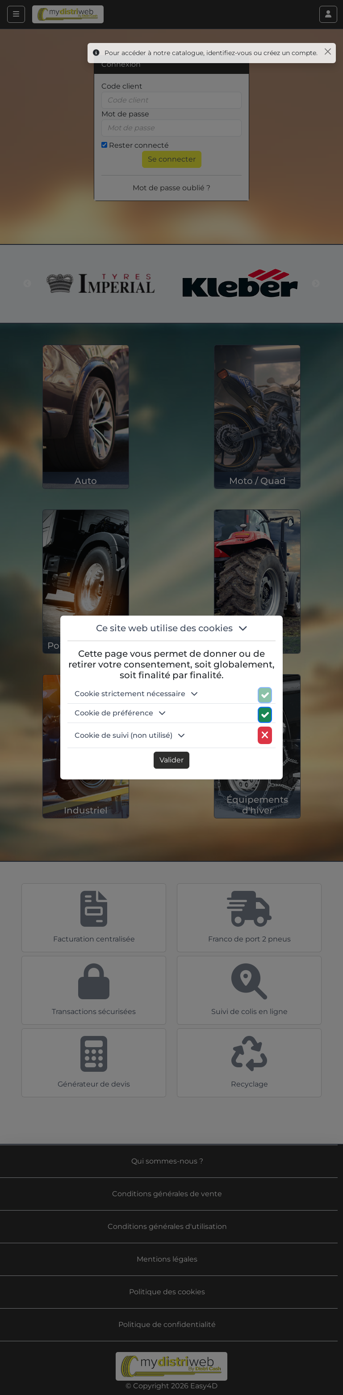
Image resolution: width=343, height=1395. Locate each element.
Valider (171, 760)
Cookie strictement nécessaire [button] (136, 693)
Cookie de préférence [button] (120, 713)
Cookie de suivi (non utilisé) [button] (130, 735)
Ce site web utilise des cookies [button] (171, 628)
